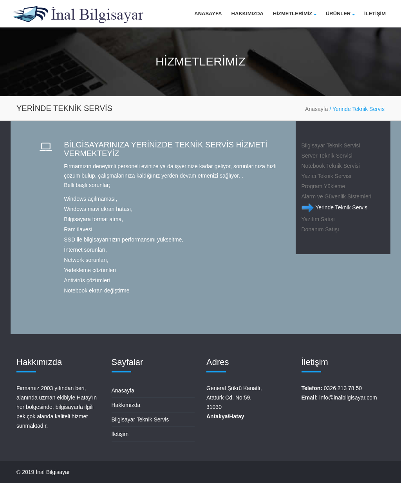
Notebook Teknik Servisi (331, 166)
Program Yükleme (323, 186)
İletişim (120, 434)
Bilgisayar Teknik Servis (140, 419)
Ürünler (340, 13)
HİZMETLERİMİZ (294, 13)
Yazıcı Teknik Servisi (326, 176)
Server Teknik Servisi (327, 156)
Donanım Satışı (321, 229)
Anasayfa (208, 13)
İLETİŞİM (375, 13)
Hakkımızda (247, 13)
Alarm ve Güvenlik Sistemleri (337, 196)
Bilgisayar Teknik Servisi (331, 145)
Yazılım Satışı (318, 219)
